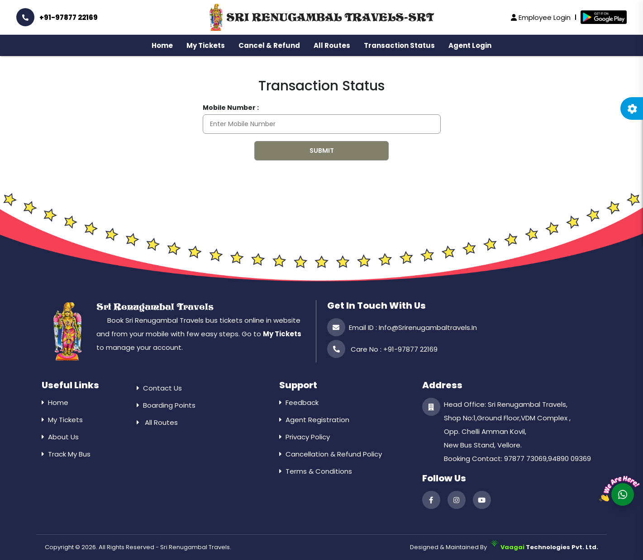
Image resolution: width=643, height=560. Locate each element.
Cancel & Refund (269, 45)
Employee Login (541, 17)
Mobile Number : (231, 107)
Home (162, 45)
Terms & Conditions (319, 471)
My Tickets (205, 45)
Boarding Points (169, 405)
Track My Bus (69, 454)
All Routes (332, 45)
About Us (63, 437)
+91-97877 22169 (57, 17)
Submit (322, 150)
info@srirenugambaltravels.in (428, 327)
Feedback (302, 402)
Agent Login (469, 45)
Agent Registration (317, 419)
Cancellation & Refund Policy (334, 454)
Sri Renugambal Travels (155, 307)
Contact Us (162, 388)
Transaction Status (399, 45)
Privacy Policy (308, 437)
